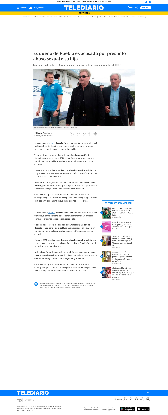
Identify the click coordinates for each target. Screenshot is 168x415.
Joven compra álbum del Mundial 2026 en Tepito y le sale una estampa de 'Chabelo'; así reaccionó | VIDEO (122, 241)
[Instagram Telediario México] (136, 399)
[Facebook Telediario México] (125, 399)
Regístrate (145, 8)
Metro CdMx (76, 17)
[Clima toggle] (36, 7)
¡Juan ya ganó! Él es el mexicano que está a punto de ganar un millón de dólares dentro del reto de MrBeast (122, 257)
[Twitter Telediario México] (130, 399)
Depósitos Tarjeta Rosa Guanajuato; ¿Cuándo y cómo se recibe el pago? (121, 224)
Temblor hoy (67, 17)
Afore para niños (86, 17)
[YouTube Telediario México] (148, 399)
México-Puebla (108, 17)
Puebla (89, 2)
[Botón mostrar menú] (22, 8)
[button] (72, 133)
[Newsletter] (150, 2)
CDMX (59, 2)
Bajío (102, 2)
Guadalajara (75, 2)
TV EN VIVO (133, 8)
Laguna (83, 2)
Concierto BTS (134, 17)
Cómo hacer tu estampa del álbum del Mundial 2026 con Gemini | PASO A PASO (122, 211)
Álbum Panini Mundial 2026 (54, 17)
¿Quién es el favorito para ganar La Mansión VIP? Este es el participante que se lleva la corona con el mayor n (123, 272)
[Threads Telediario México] (142, 399)
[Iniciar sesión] (146, 2)
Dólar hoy (143, 17)
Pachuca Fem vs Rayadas (121, 17)
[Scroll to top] (148, 393)
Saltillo (96, 2)
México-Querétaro (97, 17)
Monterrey (66, 2)
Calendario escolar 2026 (38, 17)
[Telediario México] (84, 7)
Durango (108, 2)
